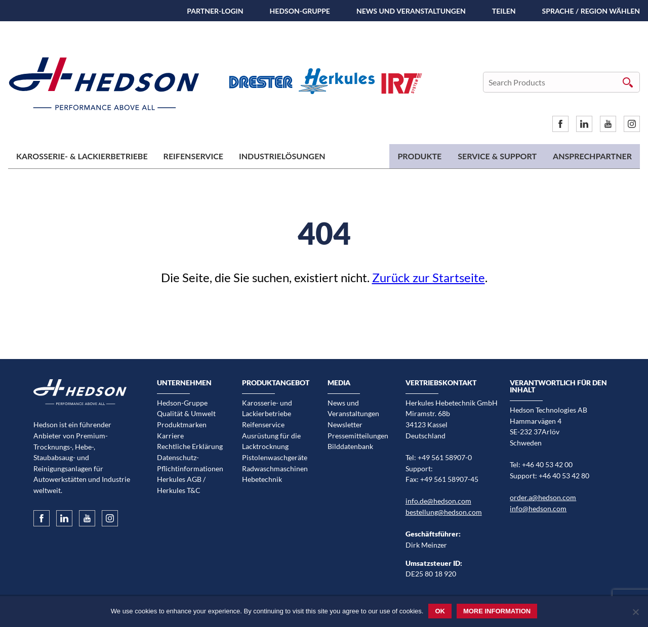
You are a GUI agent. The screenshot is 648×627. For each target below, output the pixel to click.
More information (497, 611)
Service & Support (497, 156)
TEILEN (504, 11)
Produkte (419, 156)
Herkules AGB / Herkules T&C (181, 485)
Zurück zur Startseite (428, 277)
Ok (440, 611)
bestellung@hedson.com (444, 512)
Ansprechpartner (592, 156)
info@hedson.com (538, 508)
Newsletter (345, 424)
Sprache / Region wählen (591, 11)
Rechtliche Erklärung (190, 446)
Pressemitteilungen (358, 435)
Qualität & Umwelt (186, 413)
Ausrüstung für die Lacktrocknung (271, 441)
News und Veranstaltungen (411, 11)
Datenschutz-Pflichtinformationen (190, 463)
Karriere (170, 435)
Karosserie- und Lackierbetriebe (267, 408)
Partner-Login (215, 11)
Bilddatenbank (350, 446)
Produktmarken (182, 424)
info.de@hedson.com (438, 501)
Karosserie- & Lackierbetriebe (82, 156)
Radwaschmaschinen (275, 468)
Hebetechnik (262, 479)
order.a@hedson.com (543, 497)
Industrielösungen (282, 156)
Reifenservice (193, 156)
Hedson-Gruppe (300, 11)
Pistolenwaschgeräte (274, 457)
